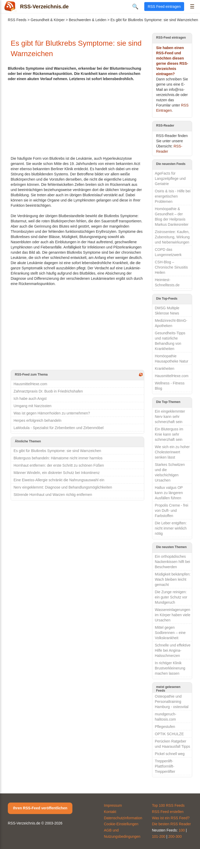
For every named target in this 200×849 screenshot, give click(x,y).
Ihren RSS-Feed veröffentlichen (40, 808)
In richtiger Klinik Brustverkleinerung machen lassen (170, 668)
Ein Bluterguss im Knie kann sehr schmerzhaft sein (169, 434)
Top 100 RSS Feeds (168, 805)
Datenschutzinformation (123, 818)
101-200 (158, 836)
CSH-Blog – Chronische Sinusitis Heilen (171, 267)
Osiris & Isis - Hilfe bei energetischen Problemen (173, 196)
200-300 (175, 836)
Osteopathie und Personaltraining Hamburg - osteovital (172, 701)
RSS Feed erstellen (168, 812)
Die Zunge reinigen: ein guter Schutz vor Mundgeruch (171, 597)
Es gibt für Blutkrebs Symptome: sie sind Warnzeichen (57, 451)
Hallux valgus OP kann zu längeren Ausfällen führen (169, 492)
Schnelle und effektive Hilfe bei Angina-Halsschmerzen (173, 650)
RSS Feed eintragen (164, 6)
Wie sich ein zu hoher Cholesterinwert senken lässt (172, 452)
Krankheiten (164, 368)
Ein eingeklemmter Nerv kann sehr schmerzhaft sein (170, 416)
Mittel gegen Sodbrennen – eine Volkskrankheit (170, 632)
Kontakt (110, 812)
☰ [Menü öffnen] (192, 6)
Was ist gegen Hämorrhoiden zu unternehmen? (52, 413)
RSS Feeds (17, 20)
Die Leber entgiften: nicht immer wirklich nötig (171, 528)
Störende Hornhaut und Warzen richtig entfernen (53, 494)
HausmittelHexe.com (30, 384)
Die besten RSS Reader (171, 824)
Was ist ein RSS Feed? (171, 818)
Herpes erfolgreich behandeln (37, 420)
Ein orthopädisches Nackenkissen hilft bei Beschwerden (172, 561)
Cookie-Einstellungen (121, 824)
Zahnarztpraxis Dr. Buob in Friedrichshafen (48, 391)
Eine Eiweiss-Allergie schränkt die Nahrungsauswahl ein (59, 480)
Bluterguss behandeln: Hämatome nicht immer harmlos (58, 458)
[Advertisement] (77, 118)
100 (182, 830)
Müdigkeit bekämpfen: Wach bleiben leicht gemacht (173, 579)
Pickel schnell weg (170, 754)
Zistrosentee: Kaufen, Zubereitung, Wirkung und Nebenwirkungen (172, 237)
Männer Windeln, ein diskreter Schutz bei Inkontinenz (57, 473)
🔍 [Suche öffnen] (135, 6)
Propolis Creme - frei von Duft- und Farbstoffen (171, 510)
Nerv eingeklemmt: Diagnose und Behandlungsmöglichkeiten (63, 487)
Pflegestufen (165, 727)
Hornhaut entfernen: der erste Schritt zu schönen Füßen (59, 465)
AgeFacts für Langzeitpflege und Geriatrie (170, 178)
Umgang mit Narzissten (33, 406)
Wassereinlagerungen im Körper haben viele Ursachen (172, 615)
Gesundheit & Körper (48, 20)
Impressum (113, 805)
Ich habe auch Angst (30, 398)
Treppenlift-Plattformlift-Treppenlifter (165, 766)
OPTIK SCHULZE (169, 734)
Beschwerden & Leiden (87, 20)
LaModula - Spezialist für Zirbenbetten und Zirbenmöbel (59, 428)
